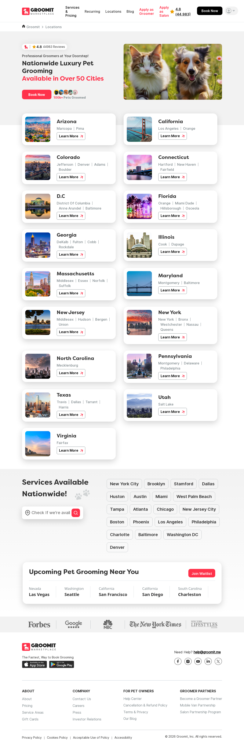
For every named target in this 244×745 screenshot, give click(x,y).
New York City (124, 483)
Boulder (65, 169)
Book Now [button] (36, 94)
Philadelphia (170, 368)
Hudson (84, 319)
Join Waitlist (202, 573)
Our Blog (128, 719)
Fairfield (167, 169)
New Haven (186, 164)
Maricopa (64, 128)
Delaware (191, 363)
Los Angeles (168, 128)
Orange (189, 128)
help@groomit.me (207, 652)
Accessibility (123, 737)
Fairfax (62, 443)
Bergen (101, 319)
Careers (78, 706)
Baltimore (93, 208)
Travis (62, 402)
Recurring (92, 12)
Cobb (91, 242)
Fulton (78, 242)
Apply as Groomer (146, 12)
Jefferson (65, 164)
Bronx (183, 319)
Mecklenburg (67, 365)
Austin (140, 496)
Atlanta (140, 509)
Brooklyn (156, 483)
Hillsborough (170, 208)
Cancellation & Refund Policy (144, 706)
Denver (84, 164)
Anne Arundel (70, 208)
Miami (162, 496)
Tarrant (91, 402)
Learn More (71, 136)
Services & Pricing (72, 12)
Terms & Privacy (134, 712)
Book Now (209, 11)
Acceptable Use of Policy (91, 737)
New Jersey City (199, 509)
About (27, 699)
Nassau (192, 324)
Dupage (177, 244)
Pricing (27, 706)
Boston (117, 521)
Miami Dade (184, 203)
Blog (130, 12)
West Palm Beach (194, 496)
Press (76, 712)
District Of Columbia (73, 203)
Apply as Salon (164, 12)
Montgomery (168, 283)
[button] (231, 11)
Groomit (33, 27)
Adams (99, 164)
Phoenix (141, 521)
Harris (64, 407)
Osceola (192, 208)
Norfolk (98, 281)
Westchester (171, 324)
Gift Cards (30, 719)
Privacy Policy (32, 737)
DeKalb (62, 242)
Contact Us (81, 699)
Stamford (183, 483)
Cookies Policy (57, 737)
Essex (83, 281)
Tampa (117, 509)
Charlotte (120, 534)
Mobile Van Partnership (197, 706)
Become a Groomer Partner (200, 699)
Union (63, 324)
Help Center (130, 699)
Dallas (76, 402)
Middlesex (65, 281)
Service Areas (33, 712)
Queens (166, 329)
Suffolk (65, 286)
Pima (80, 128)
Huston (117, 496)
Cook (162, 244)
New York (166, 319)
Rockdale (66, 247)
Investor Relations (86, 719)
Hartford (165, 164)
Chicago (165, 509)
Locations (113, 12)
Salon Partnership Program (200, 712)
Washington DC (182, 534)
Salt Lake (166, 404)
